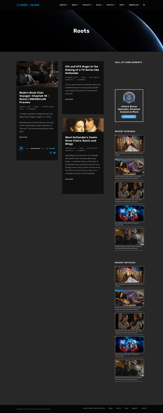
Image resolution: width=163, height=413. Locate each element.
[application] (37, 148)
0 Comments (31, 109)
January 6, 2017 (70, 148)
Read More (23, 137)
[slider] (35, 148)
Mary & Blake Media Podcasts (94, 408)
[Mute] (47, 149)
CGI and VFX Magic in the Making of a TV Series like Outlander (82, 69)
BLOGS (98, 5)
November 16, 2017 (71, 77)
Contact (144, 408)
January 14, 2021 (25, 107)
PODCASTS (87, 5)
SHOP (121, 5)
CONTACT (110, 5)
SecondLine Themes (44, 409)
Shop (126, 408)
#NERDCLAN (133, 5)
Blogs (91, 77)
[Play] (21, 148)
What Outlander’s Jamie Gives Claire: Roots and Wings (81, 140)
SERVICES (63, 5)
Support (135, 408)
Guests (118, 408)
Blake (37, 107)
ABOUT (74, 5)
